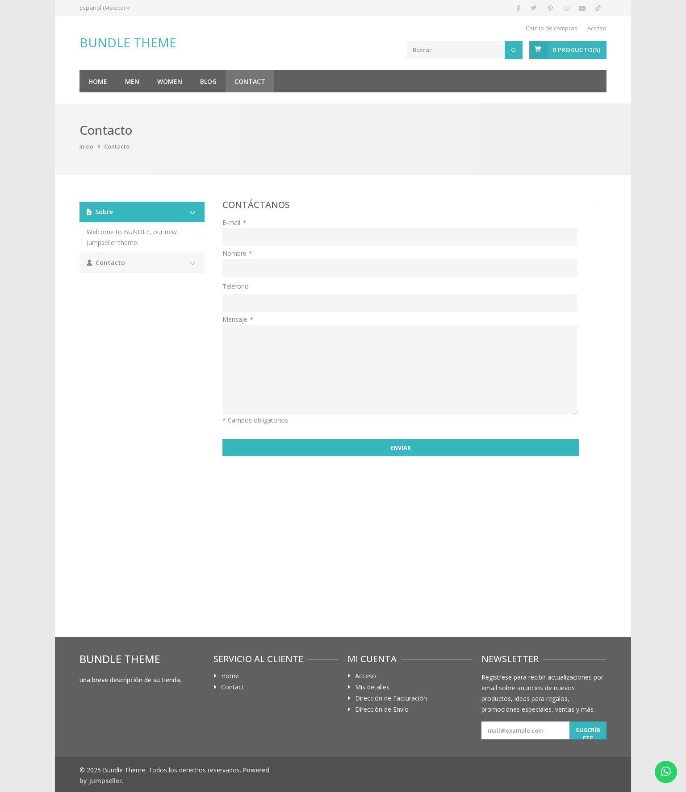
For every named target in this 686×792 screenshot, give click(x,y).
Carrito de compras (551, 28)
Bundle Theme (127, 42)
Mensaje (237, 319)
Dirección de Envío (382, 709)
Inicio (86, 146)
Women (169, 81)
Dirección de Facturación (391, 698)
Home (97, 81)
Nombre (237, 253)
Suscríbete (588, 732)
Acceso (597, 28)
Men (132, 81)
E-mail (234, 222)
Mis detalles (372, 687)
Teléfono (235, 286)
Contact (249, 81)
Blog (208, 81)
